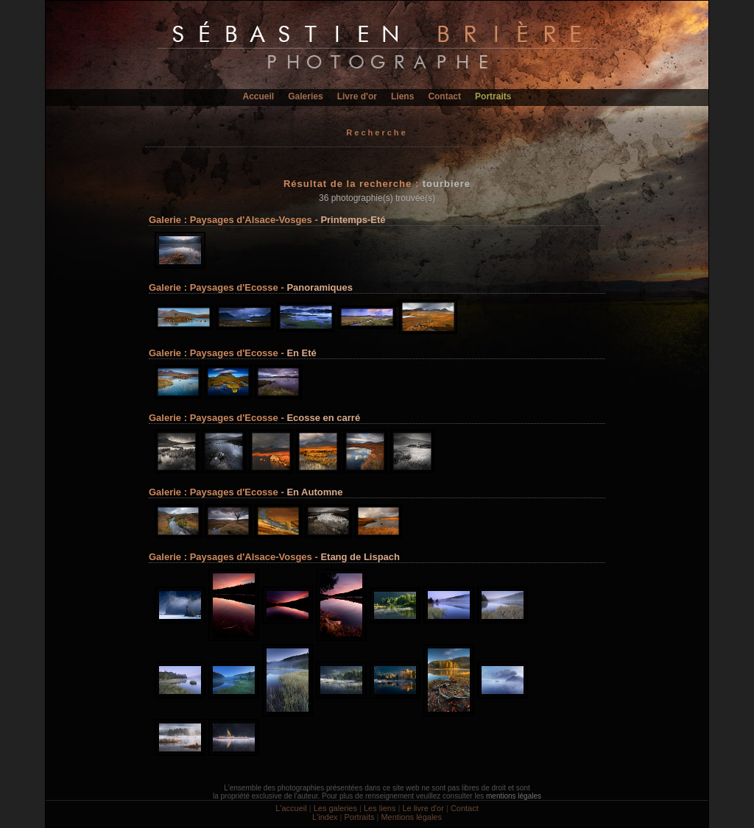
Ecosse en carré (323, 417)
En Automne (314, 492)
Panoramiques (319, 287)
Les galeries (335, 808)
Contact (444, 96)
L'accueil (290, 808)
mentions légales (513, 796)
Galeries (305, 96)
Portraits (493, 96)
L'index (325, 817)
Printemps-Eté (352, 219)
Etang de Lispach (360, 556)
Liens (402, 96)
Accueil (259, 96)
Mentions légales (411, 817)
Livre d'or (357, 96)
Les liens (379, 808)
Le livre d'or (423, 808)
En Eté (301, 352)
